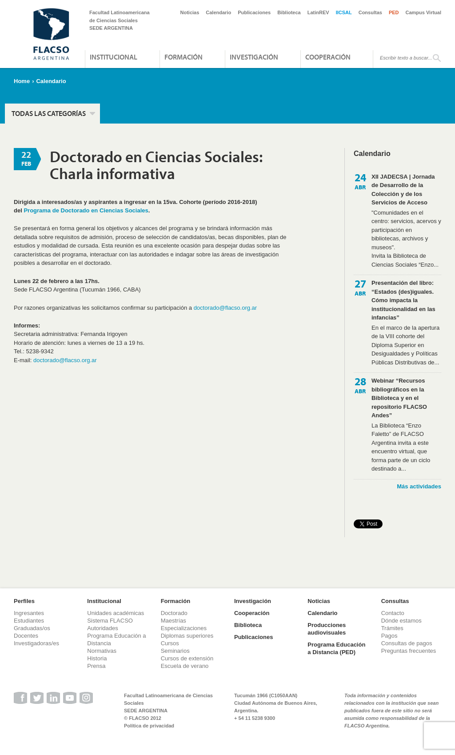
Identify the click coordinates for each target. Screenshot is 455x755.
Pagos (389, 635)
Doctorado (174, 613)
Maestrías (173, 620)
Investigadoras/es (36, 643)
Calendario (218, 12)
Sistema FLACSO (110, 620)
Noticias (190, 12)
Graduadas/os (32, 628)
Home (22, 81)
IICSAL (344, 12)
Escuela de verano (185, 666)
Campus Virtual (424, 12)
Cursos (170, 643)
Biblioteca (289, 12)
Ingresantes (29, 613)
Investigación (254, 56)
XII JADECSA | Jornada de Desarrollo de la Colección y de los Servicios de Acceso (403, 189)
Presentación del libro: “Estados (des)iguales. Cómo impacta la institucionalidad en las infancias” (403, 300)
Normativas (101, 650)
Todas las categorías (49, 113)
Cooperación (328, 56)
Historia (97, 658)
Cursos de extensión (187, 658)
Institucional (113, 56)
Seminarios (175, 650)
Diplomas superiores (187, 635)
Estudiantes (29, 620)
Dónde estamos (401, 620)
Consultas (370, 12)
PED (394, 12)
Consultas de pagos (406, 643)
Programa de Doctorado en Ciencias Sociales (86, 210)
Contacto (392, 613)
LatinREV (318, 12)
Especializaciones (184, 628)
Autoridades (102, 628)
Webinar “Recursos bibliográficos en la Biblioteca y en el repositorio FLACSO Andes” (399, 398)
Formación (183, 56)
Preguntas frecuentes (408, 650)
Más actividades (419, 486)
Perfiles (24, 601)
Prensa (96, 666)
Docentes (26, 635)
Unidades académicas (115, 613)
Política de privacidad (149, 725)
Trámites (392, 628)
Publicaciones (254, 12)
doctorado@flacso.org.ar (225, 307)
